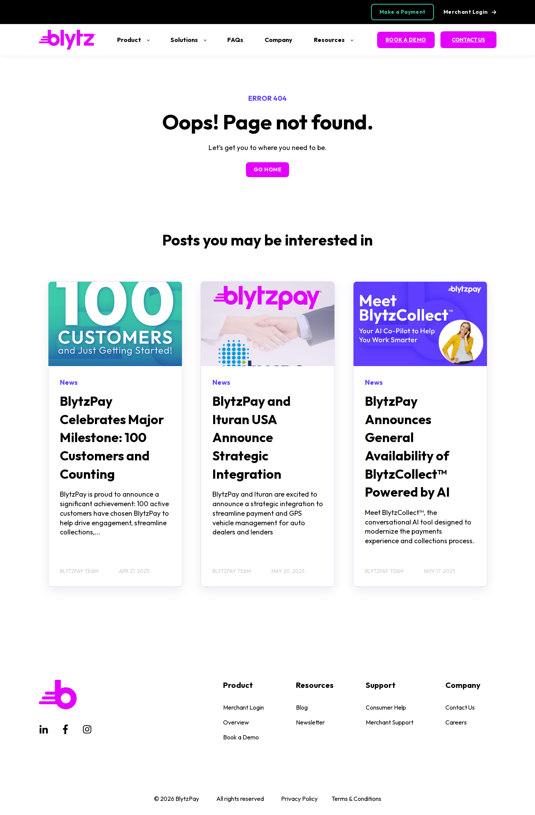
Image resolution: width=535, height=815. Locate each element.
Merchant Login (243, 707)
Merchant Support (389, 722)
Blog (302, 707)
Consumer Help (386, 707)
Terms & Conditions (356, 798)
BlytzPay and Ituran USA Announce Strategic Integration (251, 437)
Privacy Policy (299, 798)
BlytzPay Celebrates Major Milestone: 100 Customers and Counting (112, 437)
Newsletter (310, 722)
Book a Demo (241, 737)
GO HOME (267, 169)
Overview (236, 722)
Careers (456, 722)
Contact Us (460, 707)
